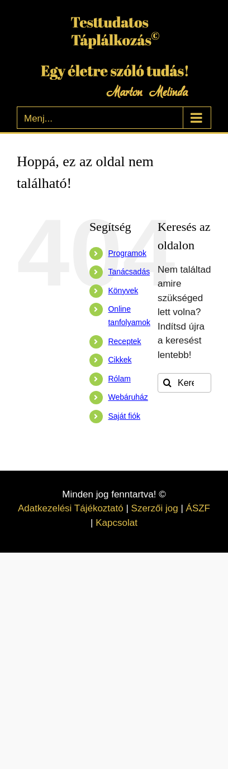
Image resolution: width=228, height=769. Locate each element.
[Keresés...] (184, 383)
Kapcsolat (116, 522)
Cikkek (119, 359)
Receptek (124, 341)
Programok (127, 253)
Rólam (119, 378)
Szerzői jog (154, 508)
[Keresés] (167, 383)
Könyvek (123, 290)
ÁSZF (198, 508)
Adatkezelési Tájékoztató (71, 508)
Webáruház (128, 397)
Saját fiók (124, 416)
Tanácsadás (129, 271)
